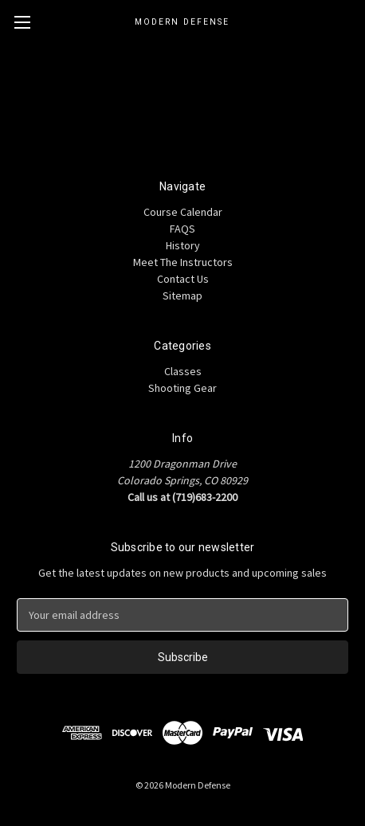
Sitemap (182, 295)
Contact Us (183, 279)
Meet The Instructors (183, 262)
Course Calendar (182, 212)
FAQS (182, 228)
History (183, 245)
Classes (183, 371)
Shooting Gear (182, 388)
